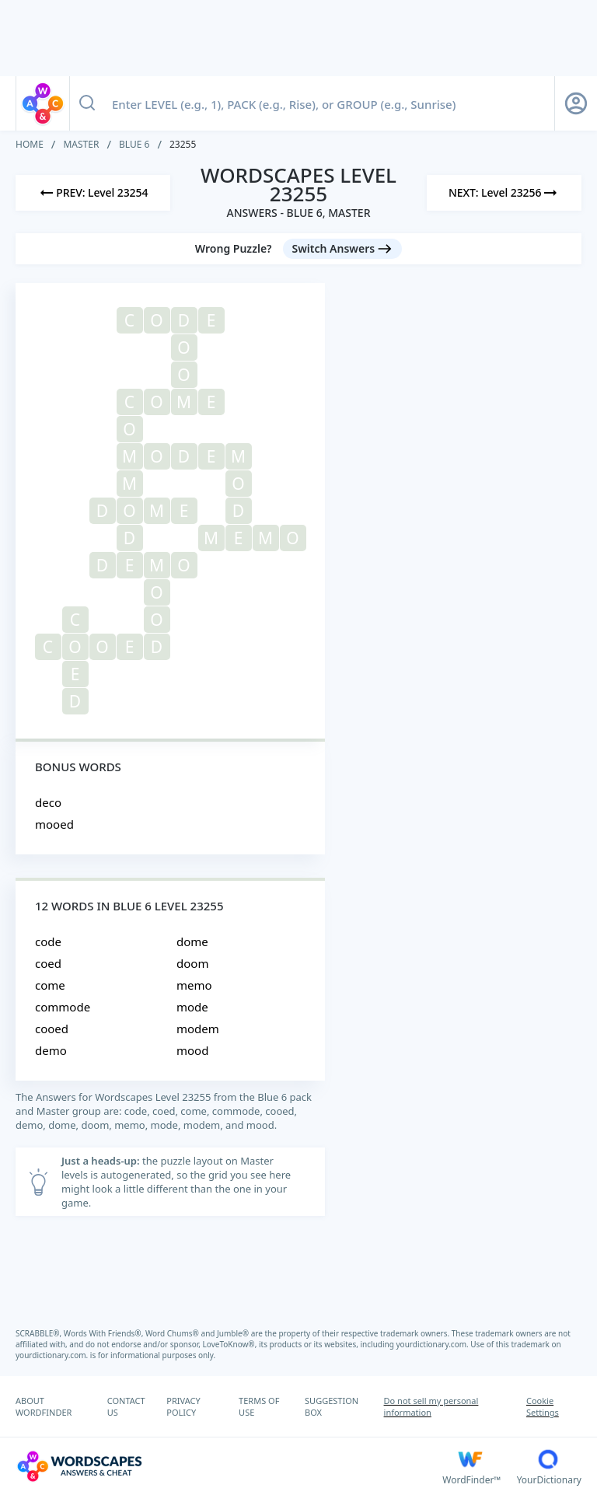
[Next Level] (504, 193)
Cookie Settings (542, 1406)
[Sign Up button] (576, 103)
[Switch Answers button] (343, 249)
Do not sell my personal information (431, 1406)
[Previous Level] (93, 193)
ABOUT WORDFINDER (44, 1406)
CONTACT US (126, 1406)
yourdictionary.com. (433, 1344)
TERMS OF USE (259, 1406)
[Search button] (87, 103)
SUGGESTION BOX (331, 1406)
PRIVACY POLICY (183, 1406)
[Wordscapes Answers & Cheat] (229, 1466)
